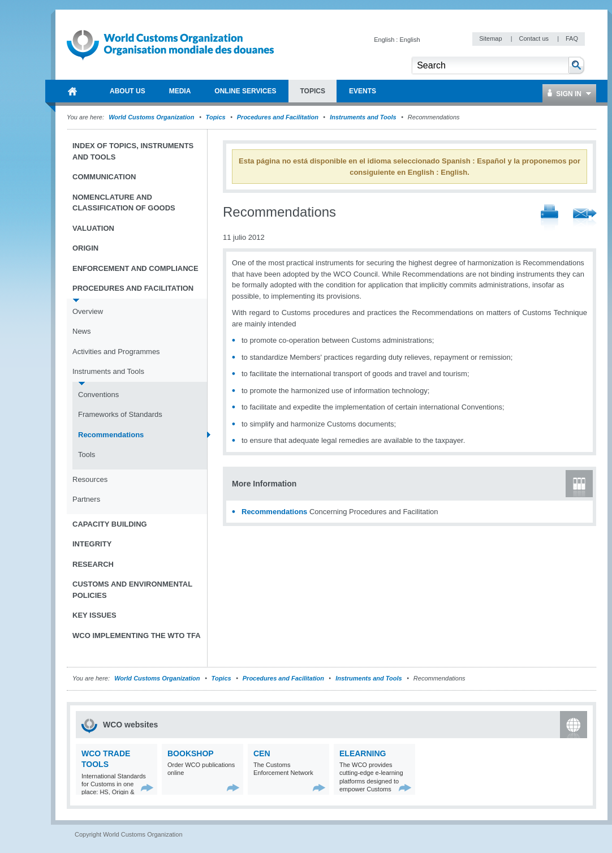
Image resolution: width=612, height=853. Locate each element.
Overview (87, 311)
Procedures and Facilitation (277, 117)
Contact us (534, 38)
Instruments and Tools (363, 117)
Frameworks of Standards (120, 414)
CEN (261, 753)
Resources (89, 479)
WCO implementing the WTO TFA (136, 635)
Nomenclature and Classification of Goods (123, 203)
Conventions (98, 394)
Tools (86, 454)
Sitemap (491, 38)
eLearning (362, 753)
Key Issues (94, 615)
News (81, 331)
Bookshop (190, 753)
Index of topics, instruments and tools (132, 151)
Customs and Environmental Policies (132, 590)
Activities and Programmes (116, 351)
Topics (216, 117)
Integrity (91, 544)
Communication (104, 177)
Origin (85, 248)
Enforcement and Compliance (135, 268)
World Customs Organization (152, 117)
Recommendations (274, 511)
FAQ (572, 38)
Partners (86, 499)
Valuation (93, 228)
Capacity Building (109, 524)
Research (93, 564)
